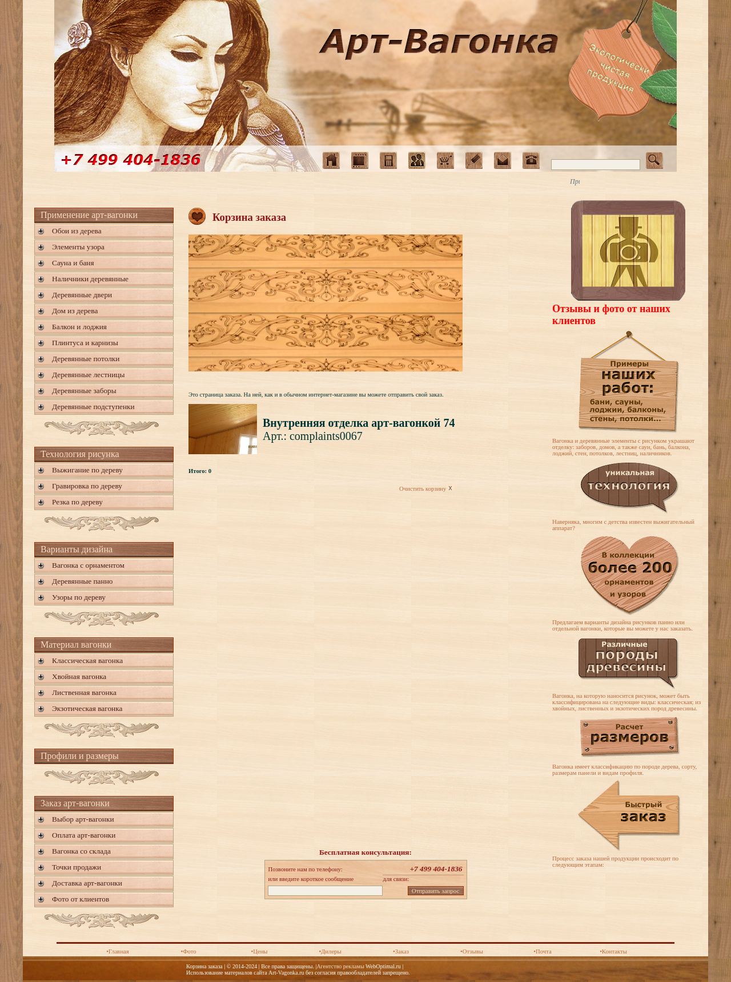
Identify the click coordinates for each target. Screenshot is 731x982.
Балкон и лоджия (79, 326)
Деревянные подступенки (93, 406)
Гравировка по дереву (87, 486)
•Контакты (613, 951)
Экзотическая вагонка (87, 708)
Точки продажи (76, 867)
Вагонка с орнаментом (88, 565)
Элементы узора (78, 247)
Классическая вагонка (87, 660)
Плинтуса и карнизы (85, 342)
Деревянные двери (82, 294)
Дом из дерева (75, 310)
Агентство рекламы (340, 966)
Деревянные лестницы (88, 374)
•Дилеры (330, 951)
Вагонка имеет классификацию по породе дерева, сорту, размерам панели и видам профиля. (624, 769)
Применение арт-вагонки (89, 215)
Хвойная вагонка (79, 676)
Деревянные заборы (84, 390)
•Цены (259, 951)
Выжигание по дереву (87, 470)
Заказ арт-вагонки (75, 803)
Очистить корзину (427, 489)
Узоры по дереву (79, 597)
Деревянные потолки (85, 358)
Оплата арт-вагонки (83, 835)
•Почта (542, 951)
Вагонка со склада (81, 851)
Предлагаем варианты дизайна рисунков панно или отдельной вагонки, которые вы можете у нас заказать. (622, 625)
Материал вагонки (76, 644)
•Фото (188, 951)
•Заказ (401, 951)
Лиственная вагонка (84, 692)
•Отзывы (471, 951)
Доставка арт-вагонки (87, 883)
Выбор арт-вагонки (83, 819)
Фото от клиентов (80, 899)
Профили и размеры (80, 756)
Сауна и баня (73, 262)
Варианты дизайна (77, 549)
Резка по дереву (77, 502)
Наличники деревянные (90, 278)
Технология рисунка (80, 454)
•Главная (117, 951)
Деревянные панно (82, 581)
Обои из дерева (77, 231)
